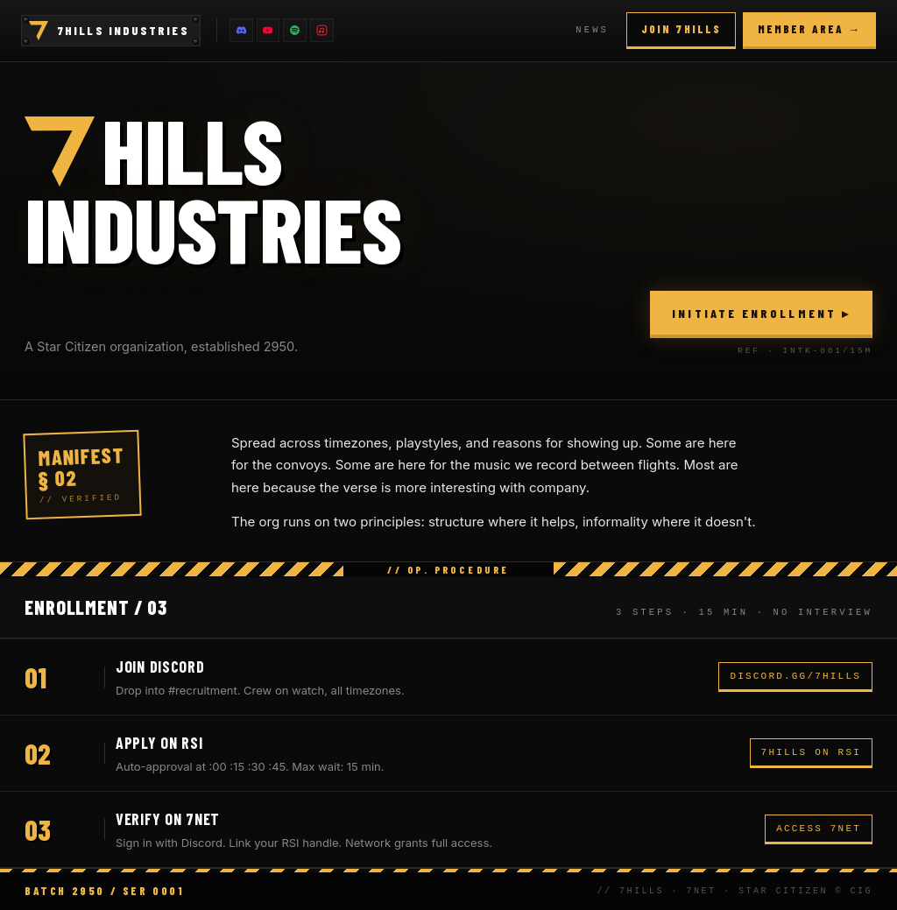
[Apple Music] (326, 30)
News (592, 30)
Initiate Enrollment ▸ (761, 313)
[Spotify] (298, 30)
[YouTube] (270, 30)
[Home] (38, 30)
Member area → (809, 29)
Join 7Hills (681, 29)
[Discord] (242, 30)
